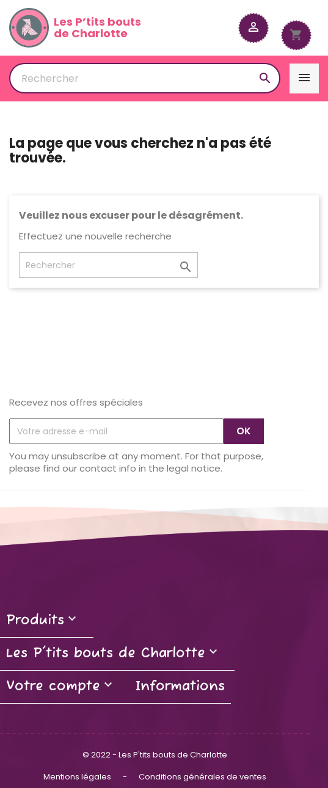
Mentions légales (78, 777)
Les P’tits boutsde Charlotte (75, 28)
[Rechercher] (144, 78)
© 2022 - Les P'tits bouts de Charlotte (154, 755)
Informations (180, 686)
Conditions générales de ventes (202, 777)
